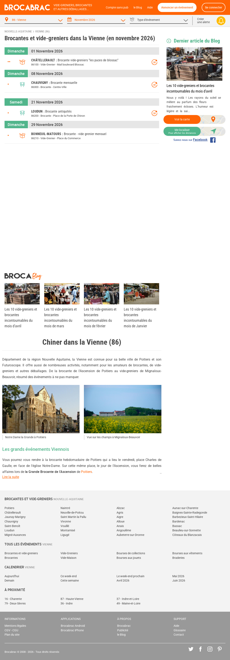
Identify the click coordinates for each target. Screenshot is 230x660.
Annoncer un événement (177, 7)
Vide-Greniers (69, 553)
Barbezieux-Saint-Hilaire (187, 517)
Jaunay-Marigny (15, 517)
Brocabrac (124, 626)
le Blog (137, 7)
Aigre (120, 517)
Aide (150, 7)
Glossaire (180, 630)
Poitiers (86, 472)
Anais (120, 526)
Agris (120, 512)
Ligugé (65, 535)
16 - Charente (13, 599)
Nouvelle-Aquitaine (18, 31)
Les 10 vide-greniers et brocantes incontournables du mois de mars (60, 317)
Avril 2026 (123, 580)
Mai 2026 (178, 576)
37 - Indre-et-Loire (128, 599)
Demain (9, 580)
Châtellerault (13, 512)
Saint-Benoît (12, 526)
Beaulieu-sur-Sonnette (186, 530)
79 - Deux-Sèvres (15, 603)
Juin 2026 (178, 580)
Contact (179, 634)
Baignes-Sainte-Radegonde (189, 512)
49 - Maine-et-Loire (128, 603)
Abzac (121, 508)
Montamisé (68, 530)
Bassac (177, 526)
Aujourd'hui (12, 576)
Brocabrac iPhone (72, 630)
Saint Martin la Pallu (73, 517)
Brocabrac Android (73, 626)
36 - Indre (67, 603)
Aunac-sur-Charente (185, 508)
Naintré (65, 508)
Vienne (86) (42, 31)
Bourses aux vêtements (187, 553)
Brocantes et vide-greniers (21, 553)
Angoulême (124, 530)
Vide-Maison (68, 558)
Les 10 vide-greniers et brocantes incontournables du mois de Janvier (140, 317)
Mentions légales (15, 626)
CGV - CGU (11, 630)
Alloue (120, 521)
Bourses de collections (131, 553)
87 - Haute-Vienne (72, 599)
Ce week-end (69, 576)
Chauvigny (11, 521)
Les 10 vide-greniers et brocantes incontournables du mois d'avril (190, 88)
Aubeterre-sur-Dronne (130, 535)
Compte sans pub (117, 7)
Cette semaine (70, 580)
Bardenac (178, 521)
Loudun (9, 530)
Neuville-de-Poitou (72, 512)
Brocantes (11, 558)
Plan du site (12, 634)
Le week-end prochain (130, 576)
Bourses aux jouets (129, 558)
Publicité (122, 630)
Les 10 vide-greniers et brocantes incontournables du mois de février (100, 317)
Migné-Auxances (15, 535)
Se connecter (213, 7)
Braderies (178, 558)
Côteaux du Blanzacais (187, 535)
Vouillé (65, 526)
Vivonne (66, 521)
